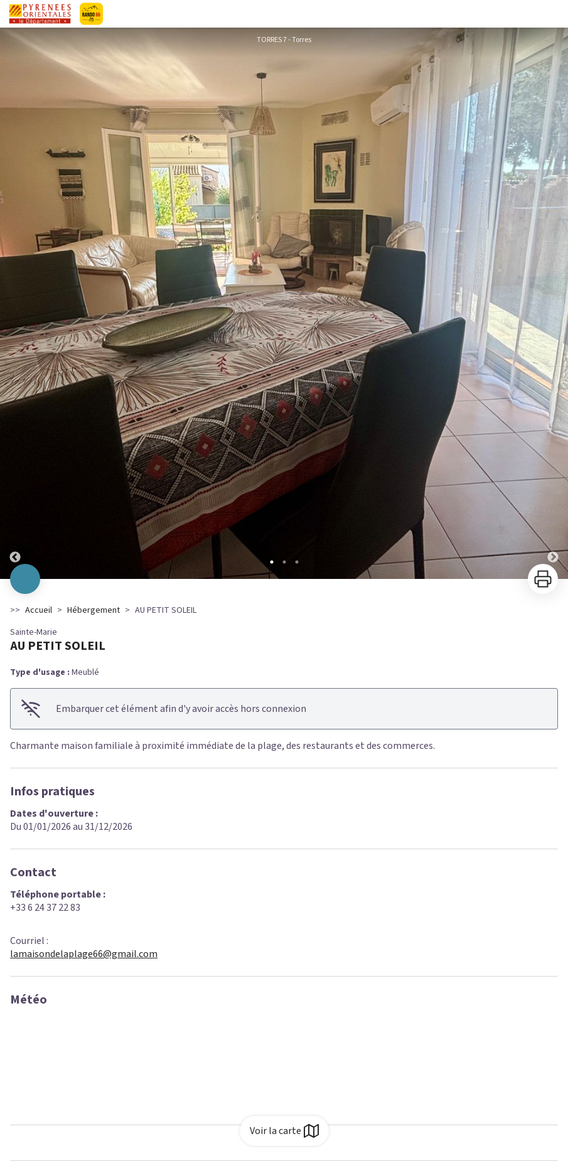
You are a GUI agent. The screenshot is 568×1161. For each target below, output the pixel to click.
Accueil (38, 610)
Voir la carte (284, 1130)
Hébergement (93, 610)
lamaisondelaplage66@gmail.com (84, 954)
